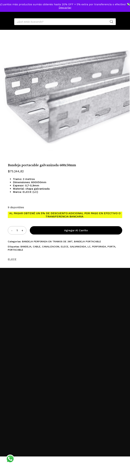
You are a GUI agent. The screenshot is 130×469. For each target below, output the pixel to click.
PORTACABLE (15, 249)
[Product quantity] (17, 230)
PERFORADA (99, 246)
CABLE (36, 246)
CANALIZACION (50, 246)
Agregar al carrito (76, 230)
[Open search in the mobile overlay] (65, 21)
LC (89, 246)
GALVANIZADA (78, 246)
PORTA (111, 246)
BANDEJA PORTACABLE (87, 241)
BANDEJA (25, 246)
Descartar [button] (65, 7)
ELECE (64, 246)
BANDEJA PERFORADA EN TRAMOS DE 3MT (47, 241)
